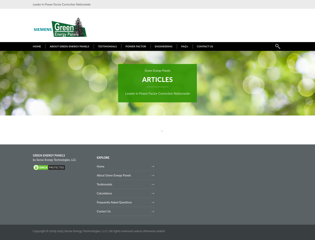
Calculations (104, 193)
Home (101, 166)
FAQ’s (184, 46)
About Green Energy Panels (114, 175)
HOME (37, 46)
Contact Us (104, 211)
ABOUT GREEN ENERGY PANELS (69, 46)
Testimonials (104, 184)
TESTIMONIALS (107, 46)
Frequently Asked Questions (114, 202)
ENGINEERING (164, 46)
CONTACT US (205, 46)
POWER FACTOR (136, 46)
